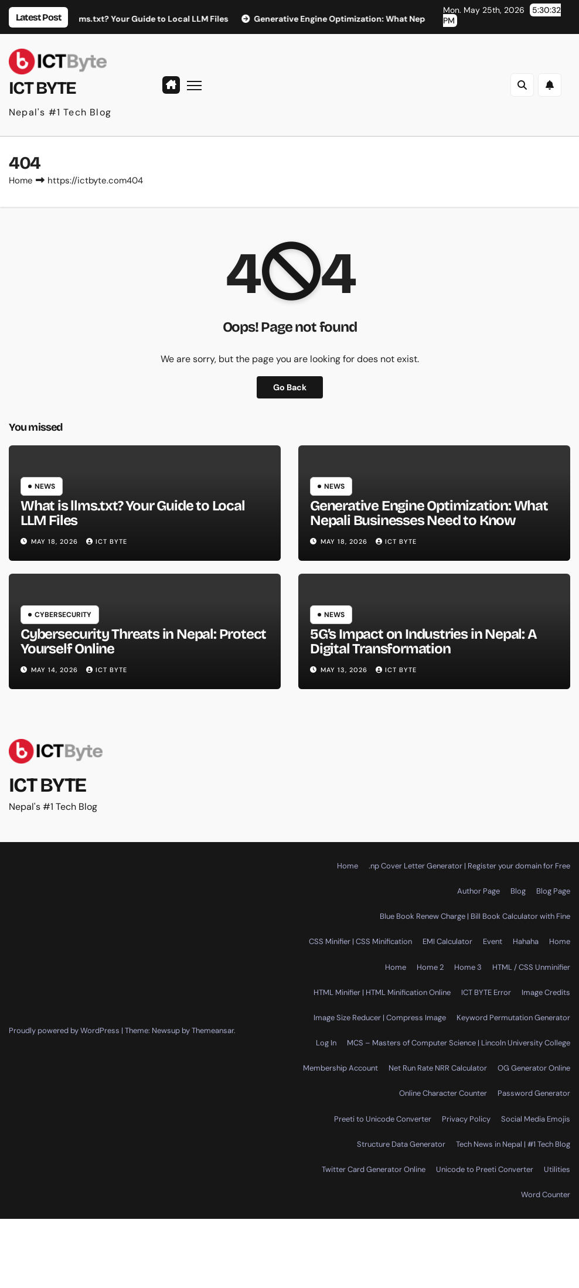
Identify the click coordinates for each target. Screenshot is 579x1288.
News (45, 486)
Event (492, 941)
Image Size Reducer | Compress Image (380, 1018)
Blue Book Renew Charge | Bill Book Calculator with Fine (475, 916)
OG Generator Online (534, 1068)
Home (21, 180)
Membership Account (340, 1068)
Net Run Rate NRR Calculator (438, 1068)
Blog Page (553, 891)
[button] (522, 85)
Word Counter (545, 1195)
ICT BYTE (42, 87)
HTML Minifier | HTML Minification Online (382, 992)
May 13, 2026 (345, 670)
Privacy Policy (466, 1119)
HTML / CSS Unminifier (531, 967)
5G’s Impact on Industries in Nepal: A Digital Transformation (423, 641)
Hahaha (526, 941)
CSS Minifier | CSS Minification (360, 941)
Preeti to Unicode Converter (382, 1119)
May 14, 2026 (55, 670)
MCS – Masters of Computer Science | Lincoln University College (458, 1043)
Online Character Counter (443, 1093)
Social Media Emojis (535, 1119)
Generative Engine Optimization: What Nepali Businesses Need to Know (429, 513)
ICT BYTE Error (486, 992)
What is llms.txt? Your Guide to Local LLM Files (133, 513)
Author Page (478, 891)
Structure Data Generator (401, 1144)
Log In (326, 1043)
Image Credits (546, 992)
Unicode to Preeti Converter (484, 1169)
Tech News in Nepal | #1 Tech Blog (513, 1144)
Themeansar (213, 1030)
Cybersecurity (63, 614)
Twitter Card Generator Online (373, 1169)
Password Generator (534, 1093)
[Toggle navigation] (194, 85)
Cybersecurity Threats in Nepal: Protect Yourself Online (143, 641)
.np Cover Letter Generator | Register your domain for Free (469, 866)
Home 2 (430, 967)
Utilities (557, 1169)
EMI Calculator (447, 941)
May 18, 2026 (55, 541)
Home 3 (468, 967)
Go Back (289, 387)
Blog (518, 891)
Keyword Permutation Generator (513, 1018)
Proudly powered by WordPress (65, 1030)
